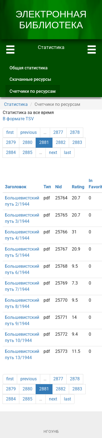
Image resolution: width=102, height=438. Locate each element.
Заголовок (15, 186)
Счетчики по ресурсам (35, 92)
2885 (27, 152)
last (67, 152)
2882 (61, 142)
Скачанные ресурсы (30, 79)
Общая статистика (29, 67)
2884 (11, 152)
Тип (47, 186)
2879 (11, 142)
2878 (75, 132)
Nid (58, 186)
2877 (58, 132)
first (10, 132)
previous (28, 132)
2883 (77, 142)
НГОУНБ (51, 431)
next (53, 152)
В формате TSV (18, 118)
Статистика (16, 104)
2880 (27, 142)
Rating (78, 186)
